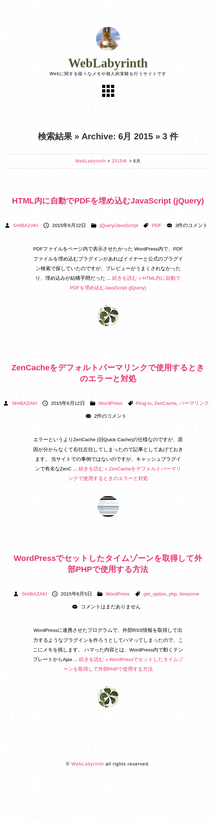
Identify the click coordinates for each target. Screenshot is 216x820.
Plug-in (143, 403)
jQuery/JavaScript (119, 225)
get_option (155, 594)
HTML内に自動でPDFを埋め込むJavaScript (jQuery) (108, 200)
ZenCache (165, 403)
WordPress (110, 403)
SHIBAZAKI (26, 225)
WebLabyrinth (108, 63)
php (173, 594)
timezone (189, 594)
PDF (156, 225)
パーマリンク (194, 403)
